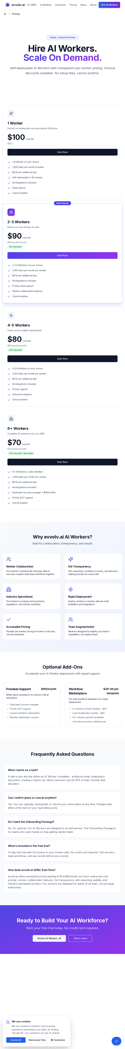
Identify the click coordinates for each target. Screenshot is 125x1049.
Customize (58, 1040)
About (93, 5)
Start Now (62, 152)
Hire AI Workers (109, 5)
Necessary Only (37, 1040)
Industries (60, 5)
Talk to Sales (80, 938)
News (84, 5)
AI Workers (46, 5)
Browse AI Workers (49, 938)
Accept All (16, 1040)
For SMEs (32, 5)
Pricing (73, 5)
